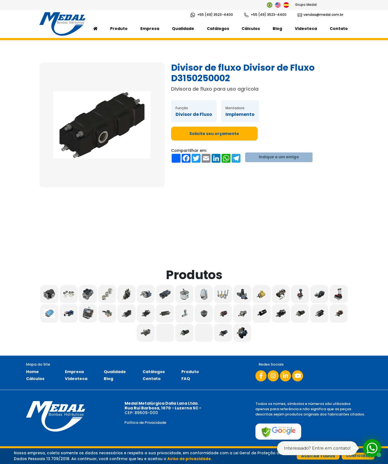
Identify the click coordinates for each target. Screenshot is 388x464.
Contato (339, 28)
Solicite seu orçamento (214, 133)
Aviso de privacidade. (189, 459)
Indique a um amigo (279, 157)
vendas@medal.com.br (320, 14)
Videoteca (306, 28)
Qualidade (183, 28)
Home (32, 371)
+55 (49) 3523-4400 (212, 14)
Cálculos (251, 28)
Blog (277, 28)
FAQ (185, 378)
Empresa (149, 28)
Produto (119, 28)
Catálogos (218, 28)
